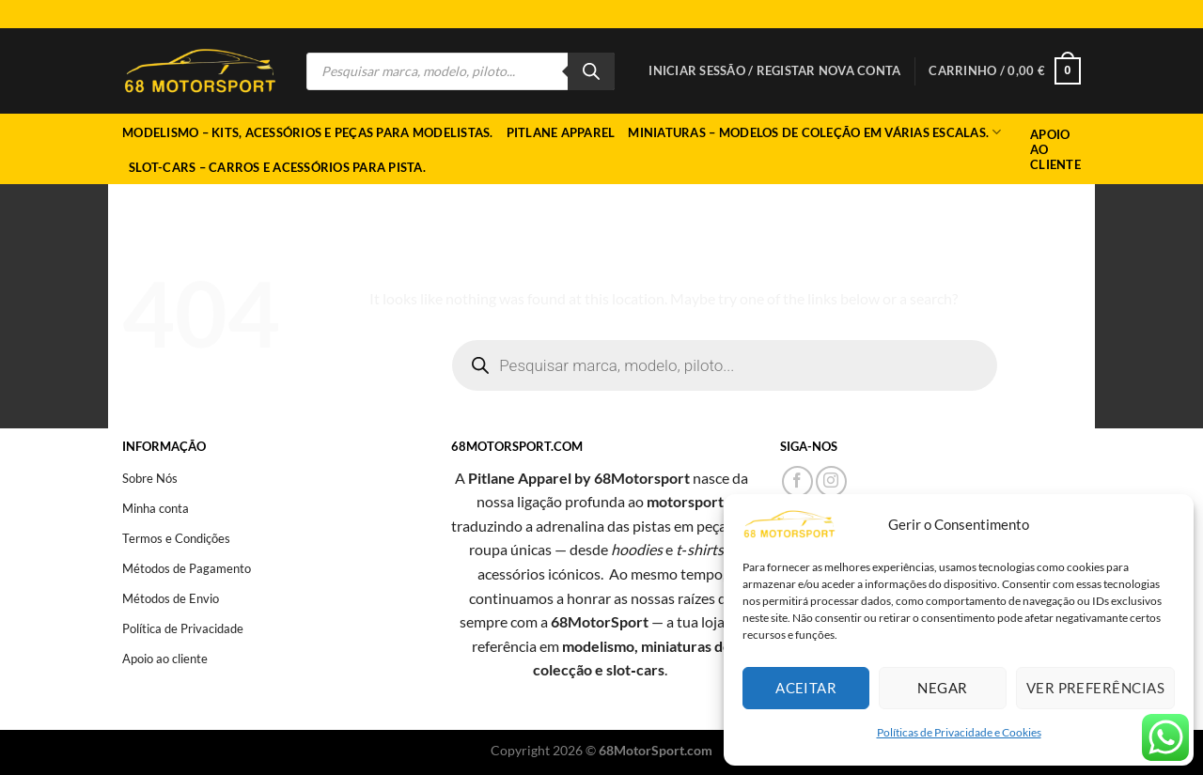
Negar (942, 687)
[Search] (591, 71)
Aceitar (805, 687)
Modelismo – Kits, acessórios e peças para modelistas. (307, 132)
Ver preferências (1095, 687)
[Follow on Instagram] (831, 481)
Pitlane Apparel (561, 132)
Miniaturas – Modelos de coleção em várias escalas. (814, 132)
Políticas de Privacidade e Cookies (959, 732)
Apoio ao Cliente (1055, 149)
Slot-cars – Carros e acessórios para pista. (277, 167)
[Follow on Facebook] (797, 481)
